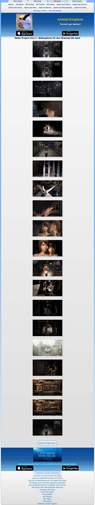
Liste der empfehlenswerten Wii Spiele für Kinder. (47, 480)
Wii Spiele (57, 1)
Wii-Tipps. (47, 499)
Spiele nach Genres (80, 4)
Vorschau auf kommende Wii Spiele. (47, 476)
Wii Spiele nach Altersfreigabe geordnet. (47, 487)
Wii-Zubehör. (47, 494)
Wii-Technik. (47, 497)
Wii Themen (40, 4)
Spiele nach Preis (30, 7)
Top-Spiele (19, 4)
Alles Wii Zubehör (55, 11)
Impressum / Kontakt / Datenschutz (47, 473)
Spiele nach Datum (15, 7)
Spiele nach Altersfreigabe (63, 7)
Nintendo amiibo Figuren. (47, 504)
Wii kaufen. (47, 501)
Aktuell (10, 4)
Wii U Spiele (18, 1)
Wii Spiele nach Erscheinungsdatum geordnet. (47, 483)
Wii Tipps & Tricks (40, 11)
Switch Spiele (77, 1)
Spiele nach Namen (63, 4)
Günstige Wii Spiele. (48, 490)
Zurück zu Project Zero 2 (47, 443)
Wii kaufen (50, 4)
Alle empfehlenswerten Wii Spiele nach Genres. (47, 485)
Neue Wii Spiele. (47, 492)
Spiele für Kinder (80, 7)
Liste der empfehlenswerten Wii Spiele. (47, 478)
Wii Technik (30, 4)
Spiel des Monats (45, 7)
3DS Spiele (37, 1)
